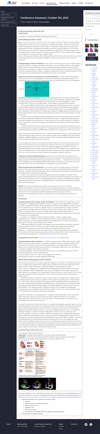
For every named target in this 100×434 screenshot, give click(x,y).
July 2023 (94, 88)
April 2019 (95, 160)
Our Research (89, 3)
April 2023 (95, 90)
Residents (61, 426)
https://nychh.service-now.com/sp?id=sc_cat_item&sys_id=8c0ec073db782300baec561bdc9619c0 (53, 397)
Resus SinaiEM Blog (22, 426)
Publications (5, 25)
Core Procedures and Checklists (7, 18)
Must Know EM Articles (8, 22)
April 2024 (95, 79)
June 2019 (95, 156)
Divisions (42, 3)
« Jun (91, 34)
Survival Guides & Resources (43, 424)
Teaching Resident (44, 22)
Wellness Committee (39, 426)
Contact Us (74, 424)
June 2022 (95, 118)
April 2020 (95, 152)
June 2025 (95, 68)
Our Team (35, 3)
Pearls (3, 11)
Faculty (60, 428)
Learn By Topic (5, 14)
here (22, 397)
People (61, 424)
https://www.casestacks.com (52, 237)
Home (8, 424)
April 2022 (95, 122)
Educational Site (22, 424)
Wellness (74, 3)
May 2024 (95, 77)
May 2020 (95, 150)
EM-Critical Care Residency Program (52, 3)
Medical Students (64, 3)
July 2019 (94, 154)
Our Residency (26, 3)
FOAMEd (80, 3)
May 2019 (95, 158)
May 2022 (95, 120)
